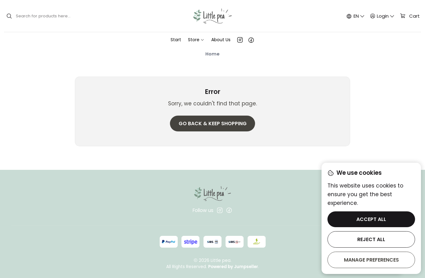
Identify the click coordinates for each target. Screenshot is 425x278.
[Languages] (355, 16)
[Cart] (409, 16)
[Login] (382, 16)
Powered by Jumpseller (233, 267)
